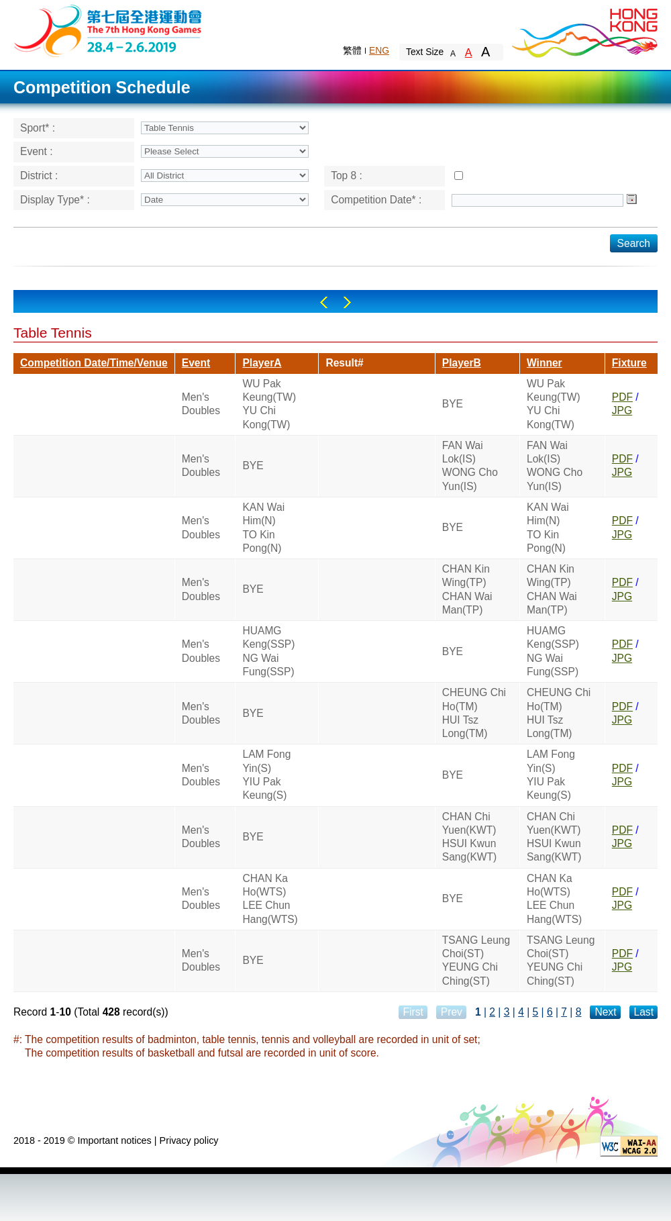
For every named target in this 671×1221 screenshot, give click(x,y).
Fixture (629, 363)
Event (196, 363)
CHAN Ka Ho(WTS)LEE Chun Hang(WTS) (269, 899)
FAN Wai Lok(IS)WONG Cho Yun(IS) (470, 466)
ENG (379, 50)
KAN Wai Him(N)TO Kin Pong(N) (263, 527)
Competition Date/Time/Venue (94, 363)
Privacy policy (189, 1140)
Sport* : (37, 128)
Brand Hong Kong (584, 30)
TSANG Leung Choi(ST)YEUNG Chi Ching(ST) (476, 960)
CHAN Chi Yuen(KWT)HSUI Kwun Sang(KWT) (469, 837)
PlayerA (261, 363)
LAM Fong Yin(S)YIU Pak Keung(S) (266, 774)
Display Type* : (55, 199)
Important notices (114, 1140)
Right (347, 302)
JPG (622, 410)
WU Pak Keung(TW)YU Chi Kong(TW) (269, 404)
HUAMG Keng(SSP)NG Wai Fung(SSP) (268, 651)
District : (39, 175)
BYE (452, 403)
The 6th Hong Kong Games (108, 30)
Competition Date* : (376, 199)
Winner (544, 363)
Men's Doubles (201, 403)
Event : (36, 151)
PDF (622, 397)
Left (323, 302)
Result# (344, 363)
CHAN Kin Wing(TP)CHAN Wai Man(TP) (467, 589)
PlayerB (461, 363)
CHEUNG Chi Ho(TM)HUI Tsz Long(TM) (474, 713)
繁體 (352, 50)
